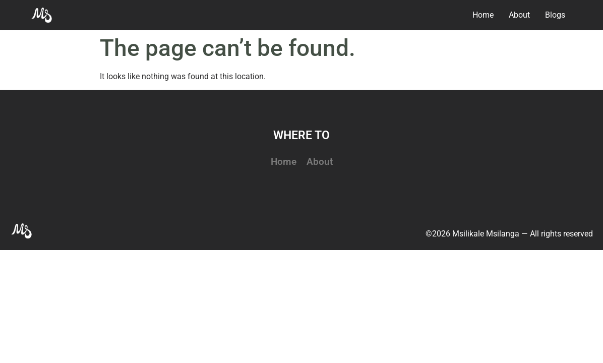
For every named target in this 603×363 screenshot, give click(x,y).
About (320, 161)
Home (283, 161)
